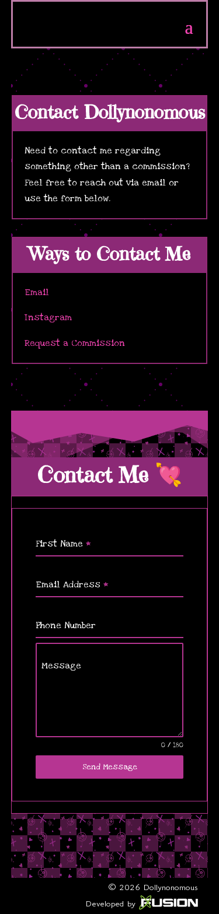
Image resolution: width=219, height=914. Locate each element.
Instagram (48, 317)
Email (37, 292)
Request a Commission (75, 343)
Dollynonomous (171, 887)
